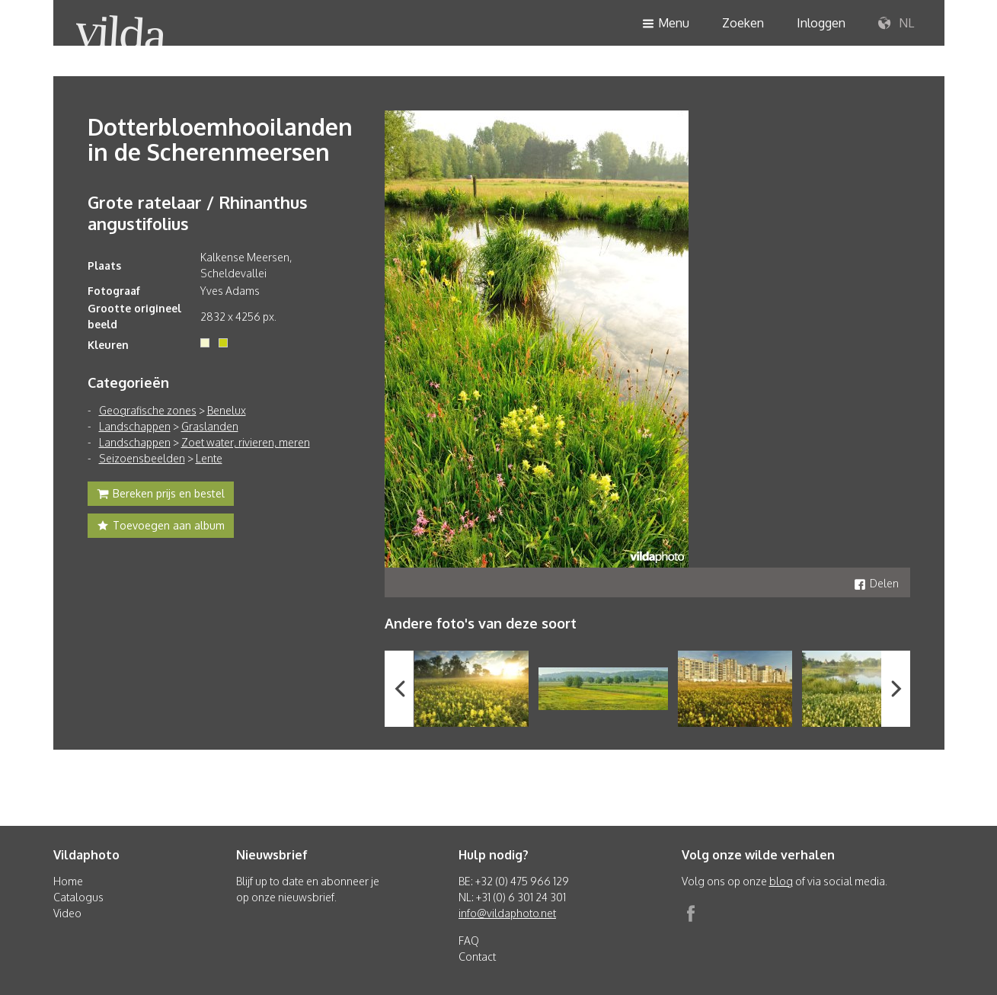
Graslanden (209, 426)
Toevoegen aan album (161, 527)
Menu (665, 24)
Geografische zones (148, 410)
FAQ (469, 940)
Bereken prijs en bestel (161, 495)
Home (68, 881)
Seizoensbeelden (142, 458)
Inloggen (821, 22)
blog (781, 881)
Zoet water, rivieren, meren (245, 442)
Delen (876, 583)
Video (67, 913)
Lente (209, 458)
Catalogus (78, 897)
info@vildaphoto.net (507, 913)
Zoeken (743, 22)
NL (896, 23)
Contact (477, 956)
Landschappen (135, 426)
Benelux (226, 410)
